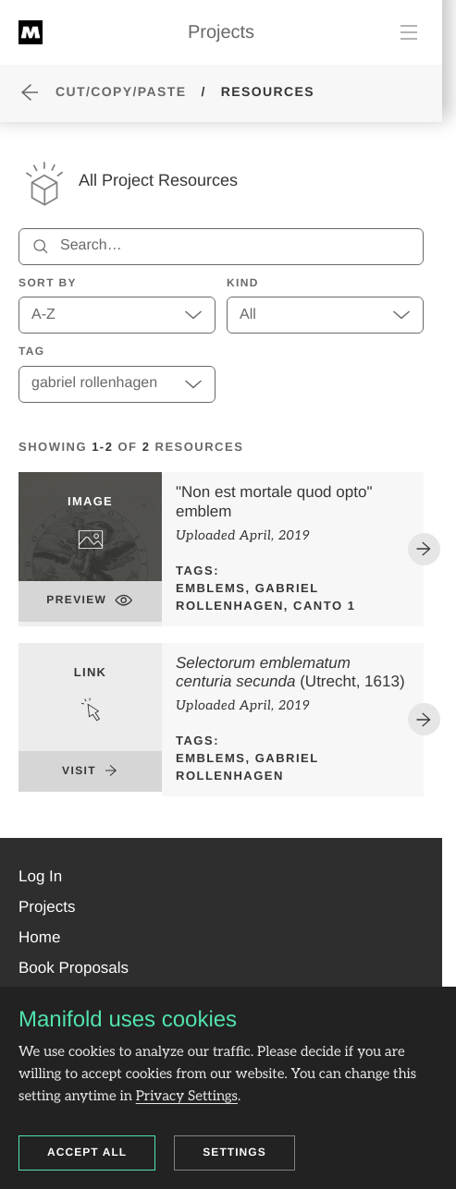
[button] (40, 876)
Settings (234, 1152)
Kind (243, 282)
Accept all (87, 1152)
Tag (31, 351)
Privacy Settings (187, 1096)
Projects (221, 32)
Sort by (47, 282)
